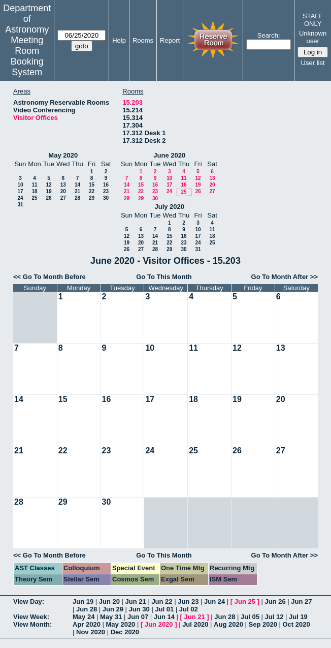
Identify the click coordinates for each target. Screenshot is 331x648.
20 (63, 191)
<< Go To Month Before (49, 277)
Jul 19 (298, 617)
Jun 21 (135, 601)
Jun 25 (245, 601)
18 (34, 191)
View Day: (28, 601)
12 (48, 185)
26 (48, 198)
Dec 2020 (125, 632)
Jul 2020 (195, 624)
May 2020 (63, 155)
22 (91, 191)
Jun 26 (274, 601)
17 (20, 191)
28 (77, 198)
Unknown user (312, 37)
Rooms (143, 40)
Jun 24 (214, 601)
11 (34, 185)
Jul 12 (274, 617)
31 (20, 204)
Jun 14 (164, 617)
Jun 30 (139, 609)
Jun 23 (188, 601)
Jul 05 (250, 617)
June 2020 (169, 155)
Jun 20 (109, 601)
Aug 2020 (228, 624)
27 (63, 198)
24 (20, 198)
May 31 (111, 617)
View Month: (32, 624)
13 (63, 185)
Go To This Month (164, 277)
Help (119, 40)
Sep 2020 (263, 624)
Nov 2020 (90, 632)
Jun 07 (137, 617)
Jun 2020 (159, 624)
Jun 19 (83, 601)
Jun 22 (161, 601)
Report (170, 40)
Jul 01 (164, 609)
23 (106, 191)
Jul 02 (188, 609)
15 (91, 185)
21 (77, 191)
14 (77, 185)
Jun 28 (86, 609)
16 (106, 185)
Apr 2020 (87, 624)
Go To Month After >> (284, 277)
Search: (268, 35)
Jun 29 (113, 609)
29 (91, 198)
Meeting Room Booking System (27, 56)
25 (34, 198)
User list (313, 63)
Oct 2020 (296, 624)
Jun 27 (301, 601)
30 (106, 198)
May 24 (83, 617)
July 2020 (169, 206)
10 (20, 185)
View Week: (31, 617)
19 (48, 191)
